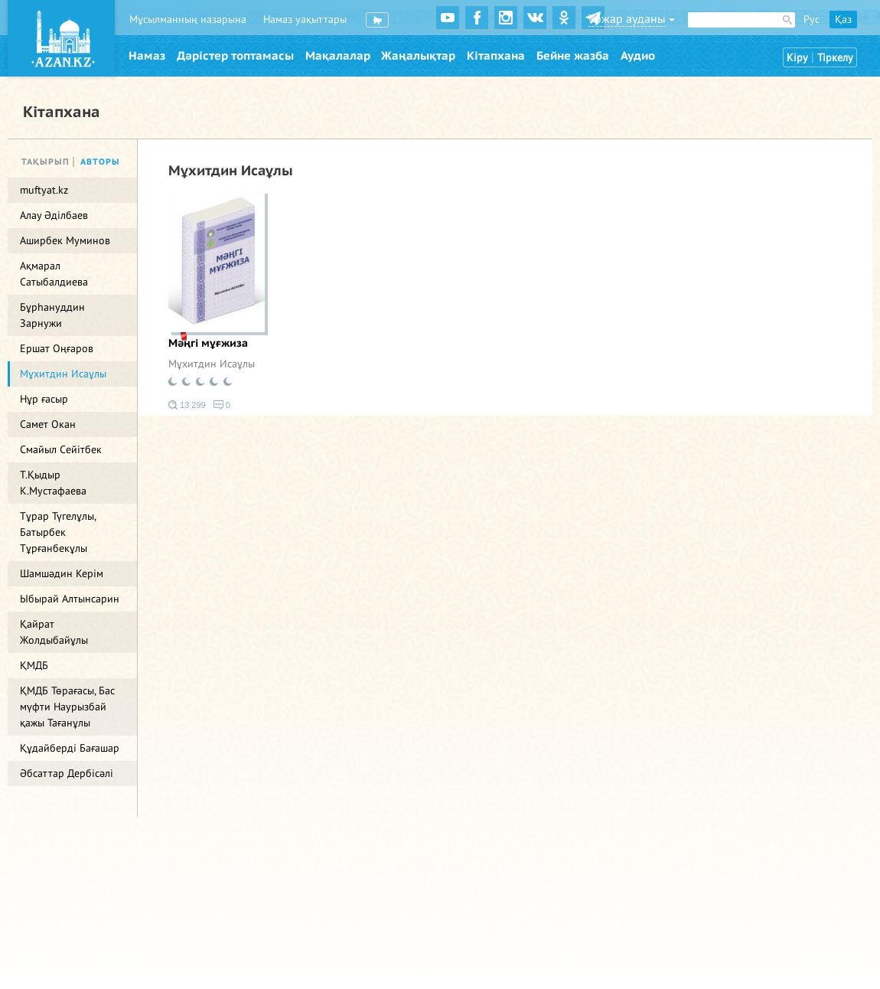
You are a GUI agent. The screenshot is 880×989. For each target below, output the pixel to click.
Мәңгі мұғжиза (208, 343)
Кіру (797, 57)
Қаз (843, 19)
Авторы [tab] (100, 162)
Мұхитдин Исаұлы (211, 363)
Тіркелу (835, 57)
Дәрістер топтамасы (235, 56)
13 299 (187, 405)
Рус (811, 19)
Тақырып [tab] (45, 162)
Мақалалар (337, 56)
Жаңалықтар (418, 56)
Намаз (147, 56)
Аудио (638, 56)
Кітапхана (496, 56)
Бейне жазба (572, 56)
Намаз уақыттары (305, 19)
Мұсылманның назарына (187, 19)
